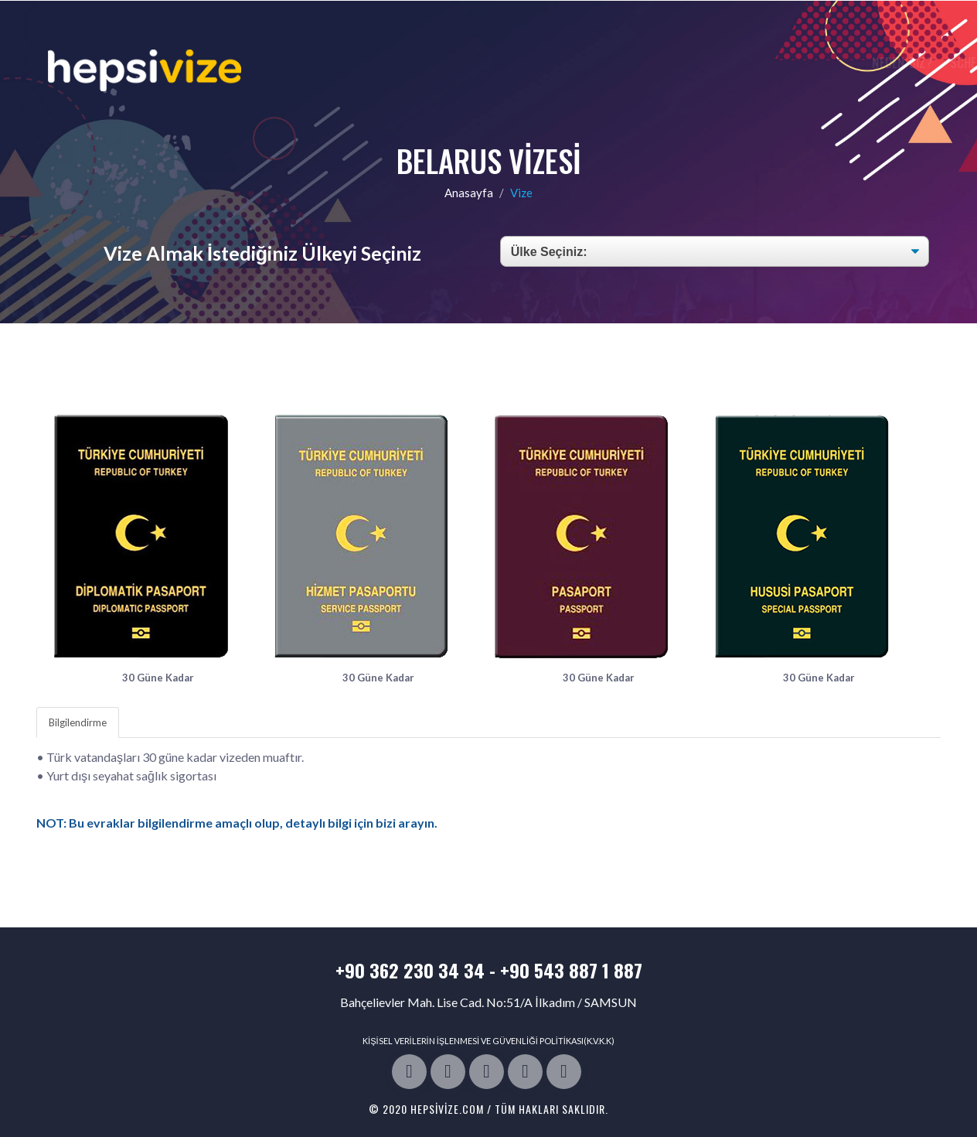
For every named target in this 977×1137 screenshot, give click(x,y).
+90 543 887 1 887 (571, 970)
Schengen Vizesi (618, 62)
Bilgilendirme (78, 722)
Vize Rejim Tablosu (734, 62)
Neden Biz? (525, 62)
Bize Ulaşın (838, 62)
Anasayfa (468, 193)
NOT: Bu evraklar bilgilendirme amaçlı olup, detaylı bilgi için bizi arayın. (236, 822)
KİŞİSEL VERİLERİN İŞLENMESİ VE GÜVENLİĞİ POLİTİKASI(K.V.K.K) (488, 1041)
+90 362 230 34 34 (410, 970)
